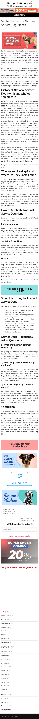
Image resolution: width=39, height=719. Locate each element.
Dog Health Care (6, 659)
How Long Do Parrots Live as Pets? (27, 519)
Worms (3, 690)
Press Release (5, 706)
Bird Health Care (6, 648)
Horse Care (4, 671)
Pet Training (4, 702)
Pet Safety (4, 698)
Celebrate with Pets (6, 623)
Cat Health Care (5, 652)
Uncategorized (5, 710)
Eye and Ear (4, 663)
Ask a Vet (4, 619)
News (2, 631)
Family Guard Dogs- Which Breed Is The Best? (9, 511)
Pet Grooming (5, 642)
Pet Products (5, 694)
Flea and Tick (5, 627)
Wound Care (19, 483)
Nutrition (4, 678)
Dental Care (4, 655)
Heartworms (5, 667)
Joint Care (19, 476)
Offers (3, 635)
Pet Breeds (4, 638)
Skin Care (4, 686)
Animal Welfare (5, 616)
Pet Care (3, 682)
